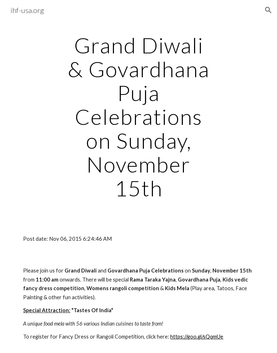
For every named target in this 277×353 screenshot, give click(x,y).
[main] (138, 116)
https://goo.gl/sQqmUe (196, 337)
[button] (268, 10)
